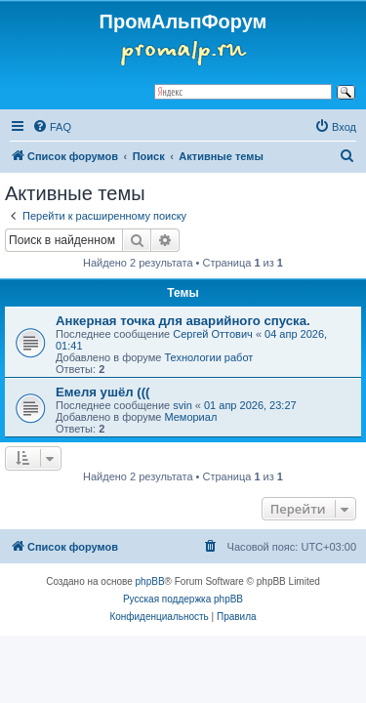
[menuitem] (51, 127)
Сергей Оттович (213, 334)
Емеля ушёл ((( (103, 392)
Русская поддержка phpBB (183, 599)
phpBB (150, 581)
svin (182, 405)
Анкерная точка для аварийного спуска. (183, 320)
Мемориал (190, 417)
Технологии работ (208, 357)
